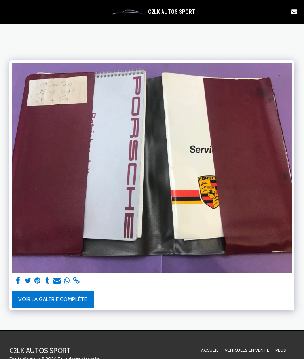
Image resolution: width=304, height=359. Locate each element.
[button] (8, 11)
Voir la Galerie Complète (52, 299)
